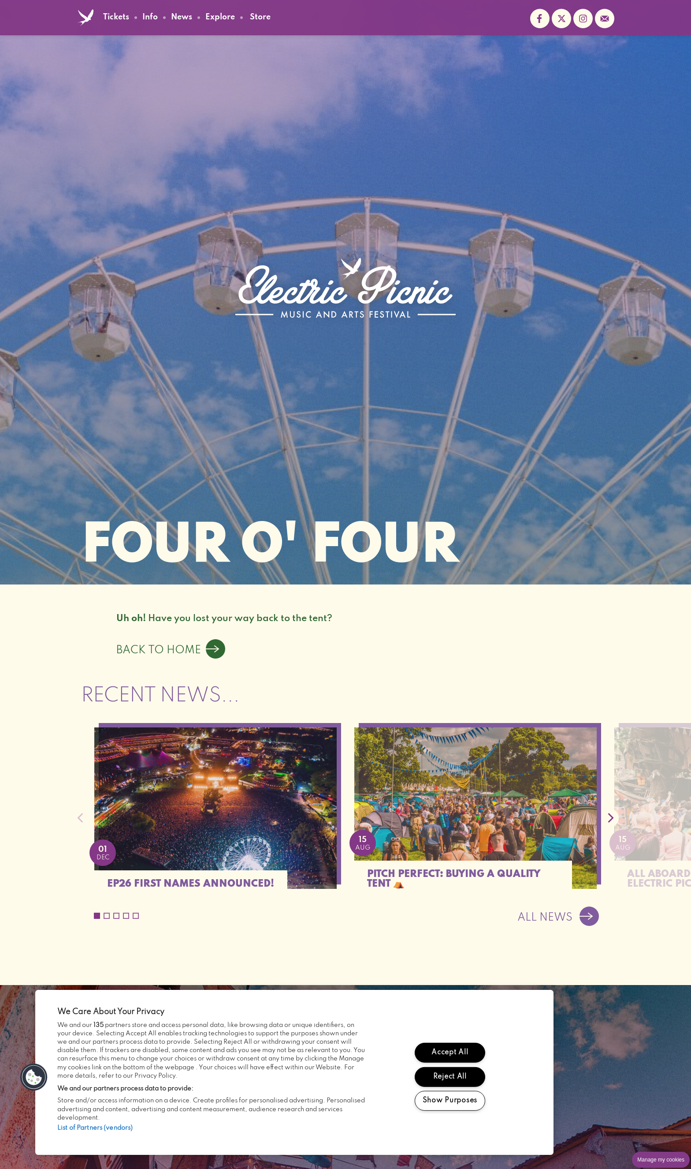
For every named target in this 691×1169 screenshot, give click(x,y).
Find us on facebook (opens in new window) (540, 18)
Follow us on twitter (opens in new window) (561, 18)
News (181, 17)
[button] (34, 1077)
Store (260, 18)
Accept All (449, 1052)
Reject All (450, 1076)
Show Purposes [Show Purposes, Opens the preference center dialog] (450, 1100)
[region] (294, 1072)
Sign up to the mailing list (604, 18)
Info (150, 17)
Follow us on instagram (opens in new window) (583, 18)
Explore (220, 17)
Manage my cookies (660, 1160)
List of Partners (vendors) (95, 1128)
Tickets (116, 17)
